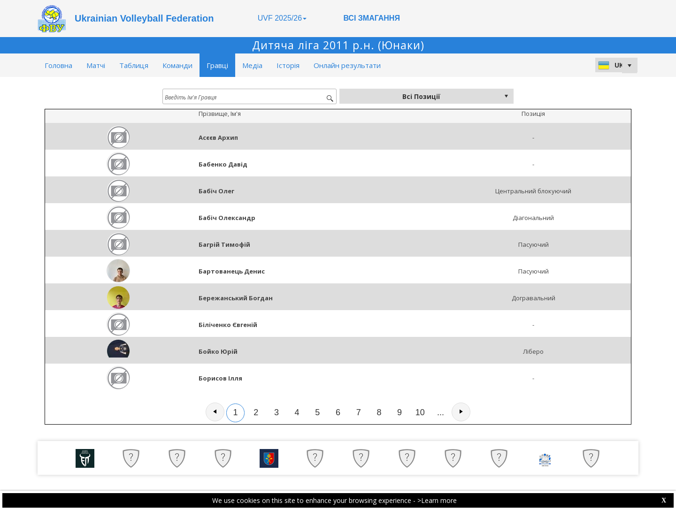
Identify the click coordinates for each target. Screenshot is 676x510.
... (440, 412)
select (506, 96)
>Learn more (437, 500)
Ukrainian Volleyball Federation (144, 18)
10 (420, 412)
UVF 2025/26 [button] (282, 18)
